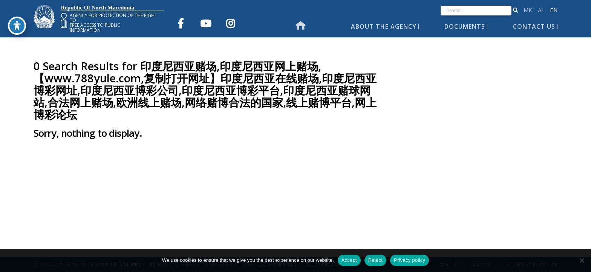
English (553, 10)
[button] (515, 10)
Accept (349, 260)
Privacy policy (409, 260)
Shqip (541, 10)
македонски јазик (528, 10)
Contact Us (534, 26)
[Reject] (581, 260)
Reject (375, 260)
